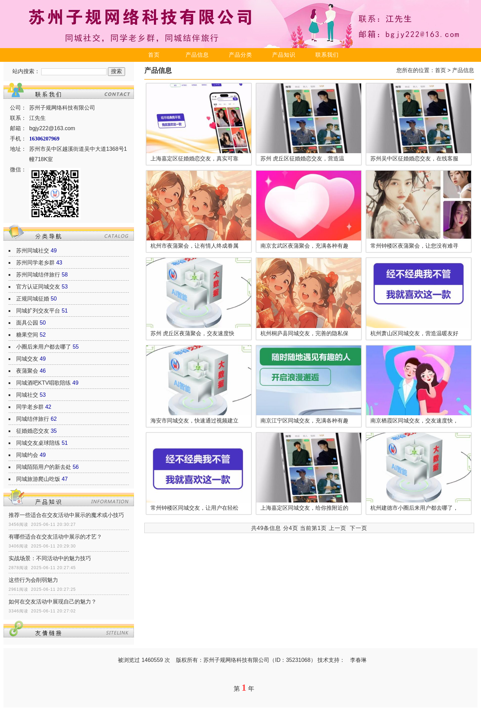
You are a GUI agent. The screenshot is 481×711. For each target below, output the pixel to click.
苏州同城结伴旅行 (38, 275)
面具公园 (27, 323)
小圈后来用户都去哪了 (43, 347)
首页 (154, 55)
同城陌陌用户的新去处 (43, 467)
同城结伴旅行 (32, 419)
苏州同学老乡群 (35, 263)
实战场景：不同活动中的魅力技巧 (50, 558)
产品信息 (197, 55)
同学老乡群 (30, 407)
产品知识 (283, 55)
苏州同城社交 (32, 250)
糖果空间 (27, 335)
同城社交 (27, 395)
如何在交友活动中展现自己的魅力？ (53, 602)
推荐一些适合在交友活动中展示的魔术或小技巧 (66, 515)
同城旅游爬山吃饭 (38, 479)
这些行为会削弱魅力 (33, 580)
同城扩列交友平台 (38, 311)
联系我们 (327, 55)
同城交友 (27, 359)
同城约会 (27, 455)
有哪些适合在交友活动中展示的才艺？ (55, 537)
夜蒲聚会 (27, 371)
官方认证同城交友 (38, 287)
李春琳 (358, 660)
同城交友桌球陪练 (38, 443)
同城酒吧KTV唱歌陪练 (43, 383)
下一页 (358, 528)
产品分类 (240, 55)
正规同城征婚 (32, 299)
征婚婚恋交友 (32, 431)
